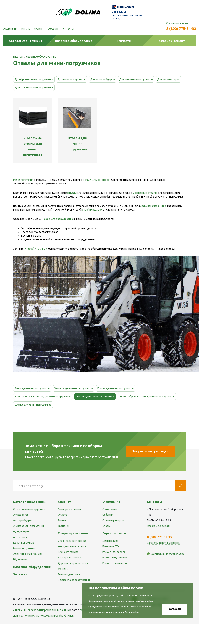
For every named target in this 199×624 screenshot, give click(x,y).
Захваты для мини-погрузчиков (73, 388)
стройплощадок (92, 209)
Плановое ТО (110, 546)
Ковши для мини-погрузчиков (115, 388)
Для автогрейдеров (102, 79)
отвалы (72, 192)
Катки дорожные (23, 542)
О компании (10, 28)
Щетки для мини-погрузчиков (33, 404)
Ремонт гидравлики (114, 557)
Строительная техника (72, 540)
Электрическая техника (27, 553)
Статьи (106, 525)
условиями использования (104, 612)
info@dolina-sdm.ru (158, 525)
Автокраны (20, 537)
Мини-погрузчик (23, 179)
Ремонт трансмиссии (115, 563)
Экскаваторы (21, 514)
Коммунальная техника (72, 546)
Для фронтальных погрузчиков (34, 79)
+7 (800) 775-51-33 (36, 248)
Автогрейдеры (22, 520)
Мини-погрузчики (24, 548)
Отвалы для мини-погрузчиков (95, 396)
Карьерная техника (69, 557)
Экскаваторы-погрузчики (28, 525)
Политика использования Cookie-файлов (49, 615)
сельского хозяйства (153, 205)
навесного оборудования (58, 218)
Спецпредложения (69, 509)
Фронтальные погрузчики (29, 509)
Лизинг (38, 28)
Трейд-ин (52, 28)
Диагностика (110, 540)
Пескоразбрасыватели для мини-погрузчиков (147, 396)
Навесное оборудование (32, 567)
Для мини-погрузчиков (72, 79)
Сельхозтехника (68, 551)
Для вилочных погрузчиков (136, 79)
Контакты (68, 28)
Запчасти (20, 574)
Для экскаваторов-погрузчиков (34, 87)
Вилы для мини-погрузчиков (32, 388)
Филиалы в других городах (167, 554)
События (107, 514)
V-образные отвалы (145, 192)
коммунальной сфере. (96, 179)
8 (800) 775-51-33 (181, 28)
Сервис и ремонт (115, 533)
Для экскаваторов (168, 79)
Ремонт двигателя (113, 551)
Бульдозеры (21, 531)
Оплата (25, 28)
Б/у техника (20, 559)
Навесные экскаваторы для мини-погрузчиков (43, 396)
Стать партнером (113, 520)
